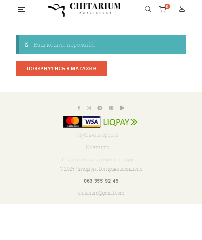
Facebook (79, 108)
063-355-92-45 (101, 181)
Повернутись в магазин (61, 68)
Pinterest (111, 108)
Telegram (99, 108)
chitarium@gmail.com (101, 193)
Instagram (89, 108)
